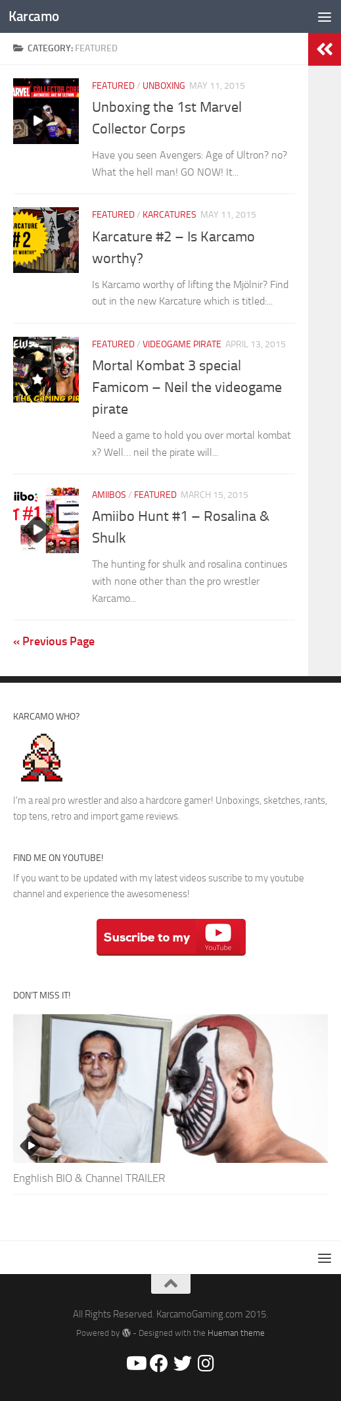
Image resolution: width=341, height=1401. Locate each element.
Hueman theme (236, 1333)
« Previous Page (54, 641)
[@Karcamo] (206, 1363)
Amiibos (109, 495)
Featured (113, 85)
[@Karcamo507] (182, 1363)
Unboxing (164, 85)
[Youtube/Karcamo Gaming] (135, 1363)
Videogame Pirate (182, 344)
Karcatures (169, 214)
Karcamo (34, 16)
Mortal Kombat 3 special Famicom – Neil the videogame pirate (187, 387)
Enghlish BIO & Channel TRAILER (89, 1178)
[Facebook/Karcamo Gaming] (159, 1363)
